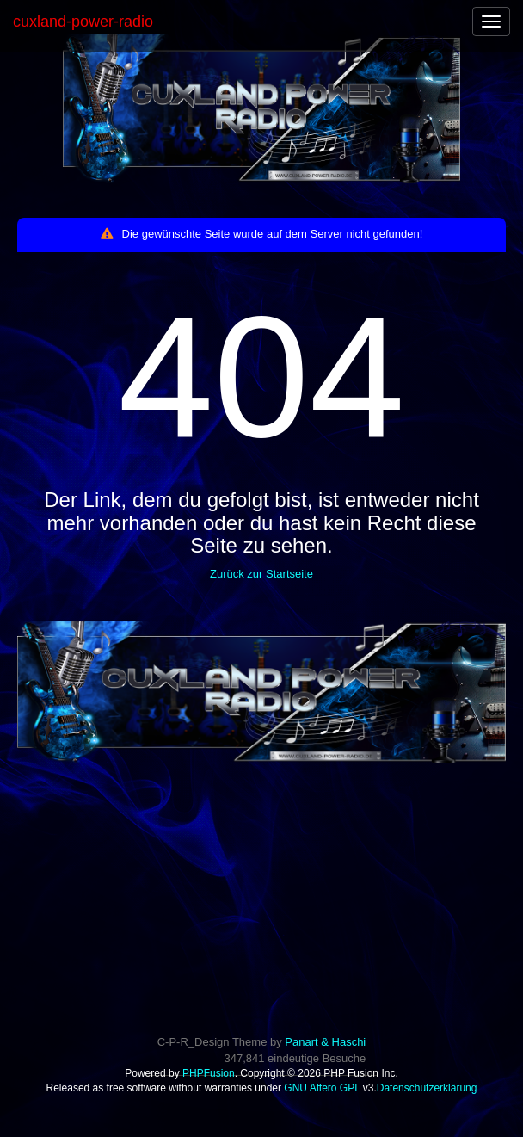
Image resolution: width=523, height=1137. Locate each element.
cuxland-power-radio (83, 21)
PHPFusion (208, 1073)
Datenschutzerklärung (427, 1088)
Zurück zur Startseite (261, 573)
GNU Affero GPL (322, 1088)
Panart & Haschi (325, 1041)
